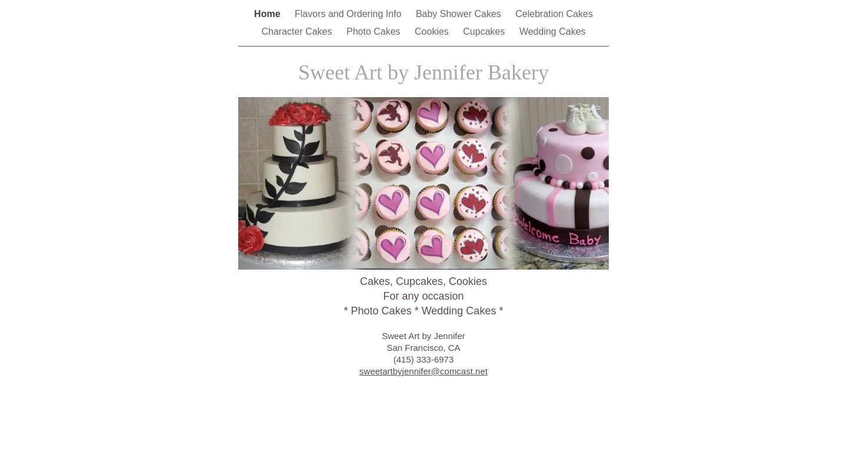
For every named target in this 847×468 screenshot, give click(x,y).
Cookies (433, 31)
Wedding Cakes (552, 31)
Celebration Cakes (554, 14)
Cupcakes (485, 31)
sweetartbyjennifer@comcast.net (423, 371)
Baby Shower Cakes (459, 14)
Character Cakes (298, 31)
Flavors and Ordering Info (349, 14)
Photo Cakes (374, 31)
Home (268, 14)
